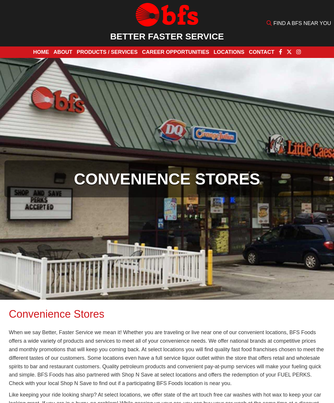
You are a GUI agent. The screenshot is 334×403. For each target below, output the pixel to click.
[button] (107, 52)
